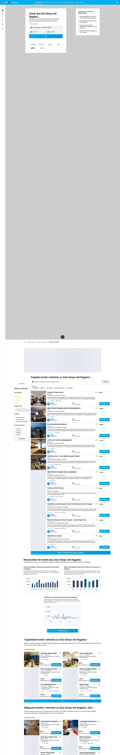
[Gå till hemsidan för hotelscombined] (11, 2)
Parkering (18, 430)
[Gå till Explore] (3, 19)
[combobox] (34, 24)
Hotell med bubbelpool (22, 421)
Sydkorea (29, 342)
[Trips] (3, 24)
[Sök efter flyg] (3, 7)
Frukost (18, 428)
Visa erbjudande (104, 403)
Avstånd (70, 388)
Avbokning (19, 432)
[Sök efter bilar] (3, 13)
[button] (2, 2)
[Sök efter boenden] (3, 10)
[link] (22, 438)
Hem (25, 342)
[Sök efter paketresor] (3, 16)
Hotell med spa (20, 419)
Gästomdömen (60, 388)
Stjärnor (50, 388)
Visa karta (22, 383)
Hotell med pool (20, 417)
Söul (37, 342)
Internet (18, 434)
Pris (43, 388)
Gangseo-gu (44, 342)
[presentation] (91, 377)
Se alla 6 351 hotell (29, 649)
